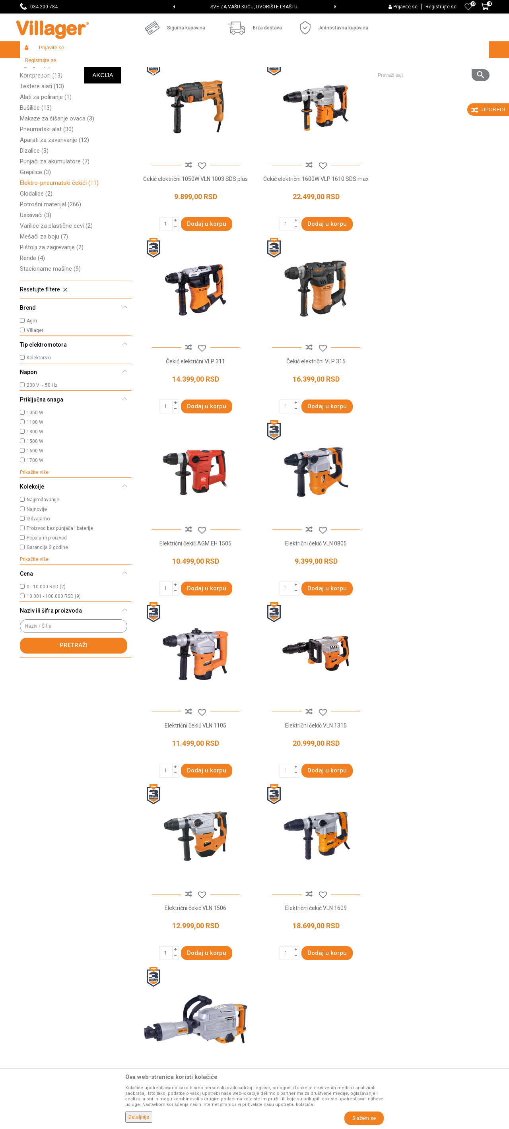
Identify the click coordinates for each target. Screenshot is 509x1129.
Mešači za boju (44, 294)
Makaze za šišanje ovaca (57, 176)
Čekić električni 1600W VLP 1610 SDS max (314, 236)
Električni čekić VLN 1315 (314, 597)
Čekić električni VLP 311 (433, 236)
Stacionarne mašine (50, 326)
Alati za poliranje (46, 155)
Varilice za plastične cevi (56, 283)
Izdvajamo (38, 577)
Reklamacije (273, 1014)
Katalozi (149, 980)
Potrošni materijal (50, 262)
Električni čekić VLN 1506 (433, 597)
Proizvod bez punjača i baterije (60, 586)
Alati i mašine (122, 67)
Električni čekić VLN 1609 (194, 778)
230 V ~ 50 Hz (42, 443)
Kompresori (41, 133)
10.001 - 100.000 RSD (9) (54, 654)
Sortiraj (306, 82)
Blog (144, 991)
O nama (149, 913)
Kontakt (149, 958)
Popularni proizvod (47, 596)
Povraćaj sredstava (282, 1025)
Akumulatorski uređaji (52, 112)
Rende (32, 316)
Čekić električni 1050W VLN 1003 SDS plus (194, 236)
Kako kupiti (272, 936)
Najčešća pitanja (159, 969)
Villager (35, 388)
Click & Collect (275, 958)
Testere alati (42, 144)
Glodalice (36, 251)
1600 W (35, 509)
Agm (32, 379)
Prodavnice (153, 924)
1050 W (35, 470)
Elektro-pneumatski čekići (59, 240)
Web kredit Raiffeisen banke (293, 991)
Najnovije (37, 567)
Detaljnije (138, 1117)
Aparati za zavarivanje (54, 198)
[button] (430, 50)
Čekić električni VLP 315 (194, 416)
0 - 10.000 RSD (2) (46, 645)
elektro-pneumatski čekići (196, 845)
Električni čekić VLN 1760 (314, 778)
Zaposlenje (153, 936)
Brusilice (37, 101)
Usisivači (35, 273)
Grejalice (35, 230)
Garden (92, 67)
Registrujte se (441, 7)
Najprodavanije (43, 558)
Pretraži (73, 703)
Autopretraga (268, 82)
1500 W (35, 499)
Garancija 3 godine (47, 605)
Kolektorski (39, 416)
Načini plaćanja (277, 969)
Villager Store (35, 67)
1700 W (35, 518)
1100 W (35, 480)
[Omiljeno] (468, 7)
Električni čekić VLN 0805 (433, 416)
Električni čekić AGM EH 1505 (314, 416)
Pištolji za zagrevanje (52, 305)
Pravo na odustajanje (284, 1002)
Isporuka (269, 947)
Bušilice (36, 165)
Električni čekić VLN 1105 (194, 597)
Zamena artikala (279, 1036)
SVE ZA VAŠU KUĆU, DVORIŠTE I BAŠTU (253, 7)
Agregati (35, 122)
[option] (254, 7)
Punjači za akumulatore (54, 219)
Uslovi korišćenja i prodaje (290, 913)
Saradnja (150, 947)
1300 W (35, 490)
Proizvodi (67, 67)
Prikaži (383, 82)
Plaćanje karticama (282, 980)
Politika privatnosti (281, 924)
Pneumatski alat (47, 187)
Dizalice (34, 208)
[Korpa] (484, 11)
